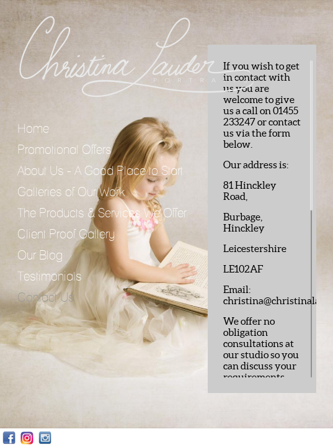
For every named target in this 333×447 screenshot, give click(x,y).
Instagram (26, 438)
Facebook (9, 438)
